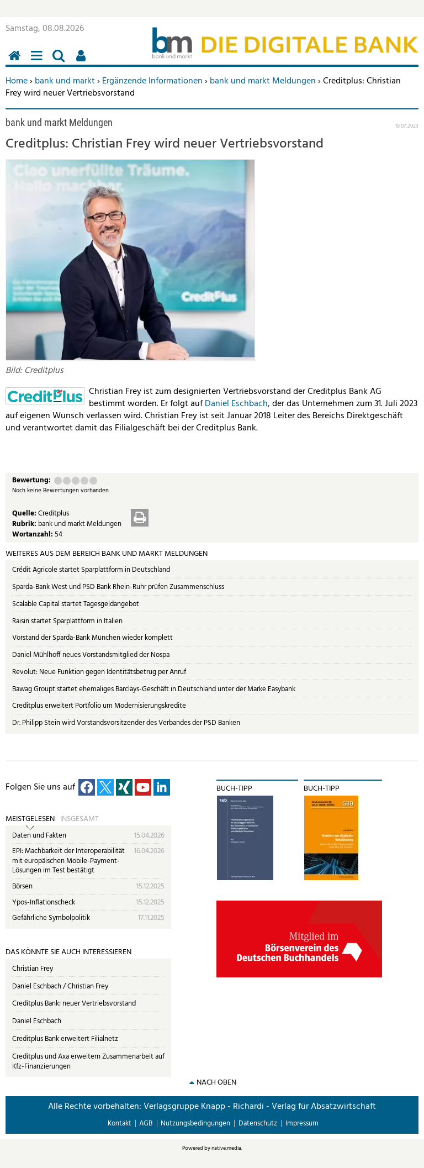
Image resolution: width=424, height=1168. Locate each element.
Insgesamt (79, 819)
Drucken (140, 518)
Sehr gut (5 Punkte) (93, 481)
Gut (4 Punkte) (84, 481)
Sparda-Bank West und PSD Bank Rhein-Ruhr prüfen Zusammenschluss (118, 587)
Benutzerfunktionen (83, 62)
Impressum (302, 1123)
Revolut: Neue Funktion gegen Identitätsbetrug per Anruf (99, 672)
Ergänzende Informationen (152, 81)
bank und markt (65, 81)
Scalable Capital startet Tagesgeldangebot (75, 604)
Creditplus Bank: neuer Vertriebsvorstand (74, 1003)
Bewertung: (31, 481)
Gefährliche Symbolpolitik (51, 918)
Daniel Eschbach (236, 404)
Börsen (22, 886)
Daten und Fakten (39, 835)
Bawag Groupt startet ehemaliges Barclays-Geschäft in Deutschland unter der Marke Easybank (153, 689)
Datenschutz (258, 1123)
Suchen (61, 62)
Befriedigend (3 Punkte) (75, 481)
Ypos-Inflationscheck (43, 902)
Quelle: (25, 513)
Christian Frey (32, 969)
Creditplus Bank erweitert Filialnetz (65, 1039)
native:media (226, 1148)
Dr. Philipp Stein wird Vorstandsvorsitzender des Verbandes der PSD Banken (126, 723)
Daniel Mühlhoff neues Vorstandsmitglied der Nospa (90, 655)
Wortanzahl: (33, 534)
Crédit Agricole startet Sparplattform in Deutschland (91, 570)
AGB (145, 1123)
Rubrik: (25, 524)
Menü (38, 62)
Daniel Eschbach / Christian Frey (60, 986)
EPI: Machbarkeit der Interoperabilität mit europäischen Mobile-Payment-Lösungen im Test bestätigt (68, 860)
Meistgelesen (30, 819)
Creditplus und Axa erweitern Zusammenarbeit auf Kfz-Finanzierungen (88, 1061)
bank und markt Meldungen (263, 81)
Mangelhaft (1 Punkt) (58, 481)
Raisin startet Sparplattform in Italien (67, 621)
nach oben (216, 1082)
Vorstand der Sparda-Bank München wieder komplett (92, 638)
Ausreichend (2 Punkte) (66, 481)
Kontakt (119, 1123)
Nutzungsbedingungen (195, 1123)
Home (17, 81)
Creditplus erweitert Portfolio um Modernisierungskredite (99, 706)
